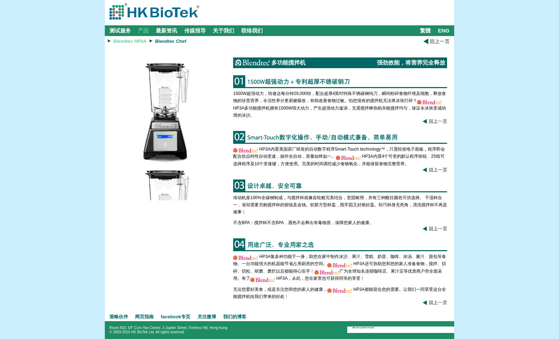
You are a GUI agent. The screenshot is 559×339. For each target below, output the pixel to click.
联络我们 (252, 30)
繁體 (425, 30)
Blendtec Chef (170, 41)
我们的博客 (234, 316)
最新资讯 (166, 30)
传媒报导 (195, 30)
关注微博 (207, 316)
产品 (143, 30)
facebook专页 (175, 316)
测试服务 (120, 30)
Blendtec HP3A (130, 41)
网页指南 (144, 316)
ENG (444, 30)
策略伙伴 (118, 316)
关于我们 (223, 30)
